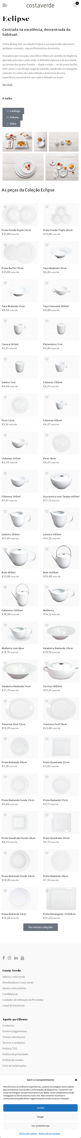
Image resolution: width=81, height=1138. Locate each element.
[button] (76, 1080)
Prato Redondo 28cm (55, 876)
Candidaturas (10, 994)
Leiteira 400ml (52, 534)
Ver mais (7, 84)
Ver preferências (40, 1125)
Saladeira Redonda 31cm (16, 686)
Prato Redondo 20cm (14, 762)
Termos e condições (13, 1042)
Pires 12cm (8, 420)
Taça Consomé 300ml (56, 306)
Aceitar (40, 1107)
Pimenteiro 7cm (52, 344)
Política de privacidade (49, 1133)
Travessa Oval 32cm (13, 724)
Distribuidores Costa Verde (17, 982)
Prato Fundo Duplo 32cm (16, 230)
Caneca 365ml (10, 344)
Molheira (48, 610)
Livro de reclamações (14, 1065)
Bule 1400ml (51, 572)
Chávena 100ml (52, 420)
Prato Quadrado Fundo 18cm (19, 838)
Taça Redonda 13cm (13, 306)
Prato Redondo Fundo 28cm (18, 876)
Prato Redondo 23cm (55, 800)
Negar (40, 1116)
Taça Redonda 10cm (55, 268)
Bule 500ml (9, 572)
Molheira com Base (13, 648)
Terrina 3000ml (52, 686)
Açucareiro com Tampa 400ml (61, 496)
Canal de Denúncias (13, 1005)
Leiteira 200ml (11, 534)
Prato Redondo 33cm (14, 914)
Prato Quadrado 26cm (56, 838)
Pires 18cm (49, 458)
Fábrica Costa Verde (13, 976)
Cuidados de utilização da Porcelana (22, 999)
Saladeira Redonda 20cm (58, 648)
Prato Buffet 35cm (13, 268)
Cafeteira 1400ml (12, 610)
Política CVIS (9, 1048)
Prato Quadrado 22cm (56, 762)
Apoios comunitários (14, 988)
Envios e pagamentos (14, 1031)
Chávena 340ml (11, 496)
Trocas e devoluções (13, 1037)
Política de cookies (12, 1060)
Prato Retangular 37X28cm (59, 914)
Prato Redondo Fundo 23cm (18, 800)
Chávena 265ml (11, 458)
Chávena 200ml (52, 382)
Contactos (8, 1025)
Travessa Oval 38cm (55, 724)
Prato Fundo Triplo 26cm (58, 230)
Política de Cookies (28, 1133)
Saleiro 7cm (9, 382)
